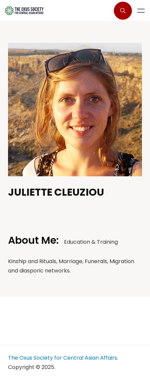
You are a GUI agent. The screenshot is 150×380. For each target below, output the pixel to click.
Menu (141, 11)
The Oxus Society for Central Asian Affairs (62, 358)
